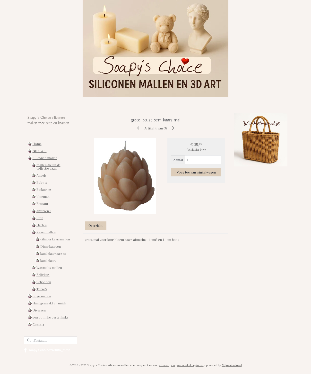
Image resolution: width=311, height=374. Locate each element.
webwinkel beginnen (190, 365)
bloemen (43, 196)
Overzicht (95, 225)
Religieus (43, 275)
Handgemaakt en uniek (49, 303)
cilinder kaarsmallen (55, 239)
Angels (41, 175)
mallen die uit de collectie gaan (48, 166)
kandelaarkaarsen (53, 253)
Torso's (41, 289)
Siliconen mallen (45, 158)
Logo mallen (42, 296)
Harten (41, 225)
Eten (39, 218)
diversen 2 (43, 211)
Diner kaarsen (50, 246)
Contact (38, 324)
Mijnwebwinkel (232, 365)
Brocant (42, 203)
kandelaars (48, 260)
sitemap (164, 365)
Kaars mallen (46, 232)
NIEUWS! (40, 151)
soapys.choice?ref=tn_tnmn (47, 350)
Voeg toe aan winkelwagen (196, 172)
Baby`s (41, 182)
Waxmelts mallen (49, 267)
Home (37, 144)
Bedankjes (44, 189)
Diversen (39, 310)
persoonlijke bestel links (50, 317)
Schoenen (43, 282)
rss (173, 365)
